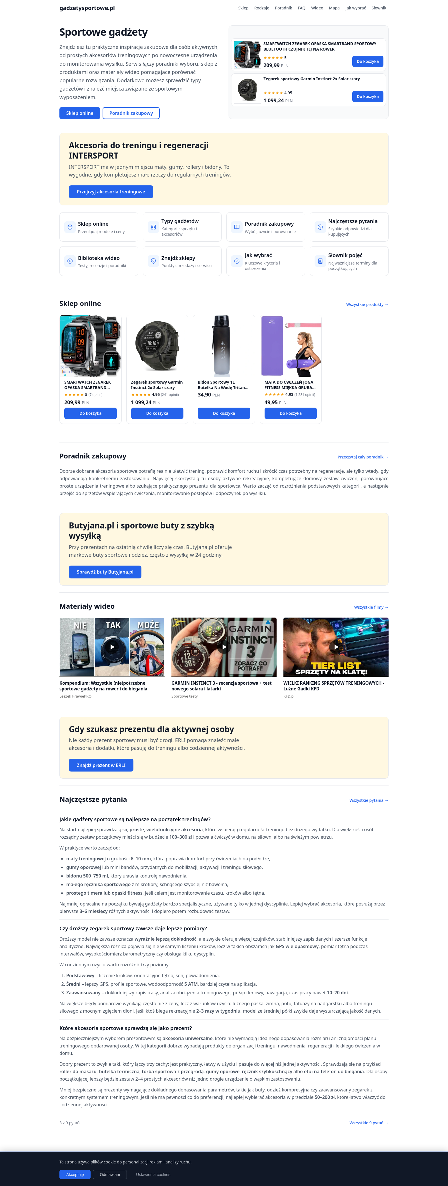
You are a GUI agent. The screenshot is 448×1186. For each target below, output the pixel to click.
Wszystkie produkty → (367, 304)
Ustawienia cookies (153, 1174)
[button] (112, 647)
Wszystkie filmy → (371, 607)
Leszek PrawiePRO (75, 696)
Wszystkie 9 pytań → (369, 1122)
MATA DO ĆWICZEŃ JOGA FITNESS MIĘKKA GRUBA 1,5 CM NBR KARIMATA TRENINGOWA (289, 390)
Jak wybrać (355, 8)
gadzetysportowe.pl (87, 8)
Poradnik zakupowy (131, 113)
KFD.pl (289, 696)
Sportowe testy (184, 696)
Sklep (243, 8)
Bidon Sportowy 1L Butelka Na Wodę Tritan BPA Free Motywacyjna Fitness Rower (221, 390)
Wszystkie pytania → (369, 800)
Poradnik (283, 8)
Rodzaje (261, 8)
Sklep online (79, 113)
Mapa (334, 8)
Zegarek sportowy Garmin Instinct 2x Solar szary (311, 78)
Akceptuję (75, 1174)
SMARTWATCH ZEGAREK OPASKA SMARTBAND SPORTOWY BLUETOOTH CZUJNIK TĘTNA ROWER (319, 46)
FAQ (301, 8)
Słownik (379, 8)
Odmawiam (110, 1174)
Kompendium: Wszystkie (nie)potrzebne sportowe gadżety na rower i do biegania (103, 686)
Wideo (317, 8)
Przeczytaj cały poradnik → (363, 457)
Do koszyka (368, 61)
